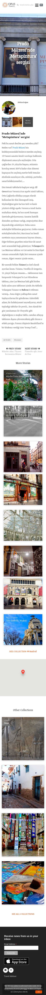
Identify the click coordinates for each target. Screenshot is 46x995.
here (25, 989)
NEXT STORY (34, 351)
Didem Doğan (23, 102)
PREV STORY (11, 351)
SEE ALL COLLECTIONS (23, 914)
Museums (17, 340)
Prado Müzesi (19, 147)
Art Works (7, 340)
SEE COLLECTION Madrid (23, 651)
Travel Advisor (10, 976)
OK (39, 992)
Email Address (10, 944)
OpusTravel (9, 4)
